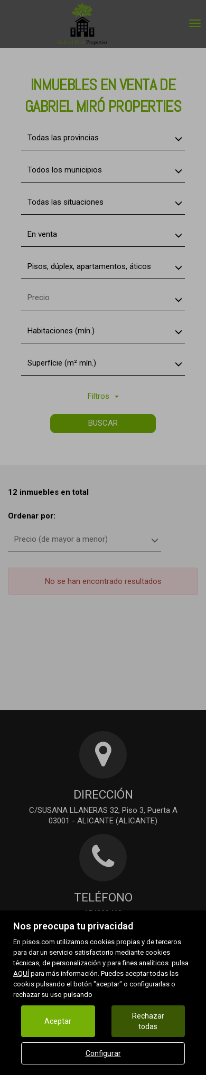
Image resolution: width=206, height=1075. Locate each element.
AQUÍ (21, 973)
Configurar (103, 1053)
